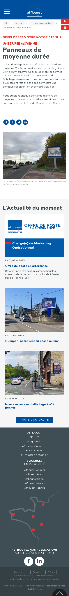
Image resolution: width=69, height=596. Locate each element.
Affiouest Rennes (34, 487)
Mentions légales (22, 576)
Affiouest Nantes (34, 483)
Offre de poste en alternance (26, 266)
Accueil (18, 23)
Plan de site (38, 572)
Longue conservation (42, 23)
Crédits (51, 572)
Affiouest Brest (34, 474)
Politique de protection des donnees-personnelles (34, 579)
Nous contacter (21, 572)
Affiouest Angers (34, 470)
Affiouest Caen (34, 479)
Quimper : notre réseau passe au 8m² (32, 341)
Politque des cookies (44, 576)
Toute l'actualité (34, 419)
